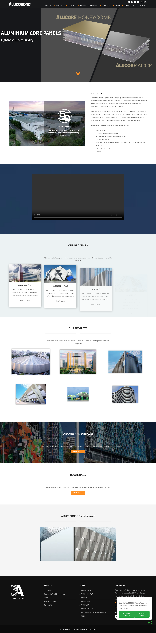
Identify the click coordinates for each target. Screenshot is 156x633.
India (144, 2)
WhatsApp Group (142, 614)
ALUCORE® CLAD (85, 601)
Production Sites (50, 601)
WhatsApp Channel (127, 614)
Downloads (129, 5)
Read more (78, 468)
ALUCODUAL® (84, 605)
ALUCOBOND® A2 (86, 590)
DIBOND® (83, 616)
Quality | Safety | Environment (54, 594)
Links (46, 598)
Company (47, 590)
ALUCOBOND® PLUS (86, 594)
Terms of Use (48, 605)
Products (60, 5)
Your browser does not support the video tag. (78, 213)
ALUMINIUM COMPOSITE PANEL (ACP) (93, 612)
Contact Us (142, 5)
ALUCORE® (83, 598)
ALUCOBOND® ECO (86, 609)
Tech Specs (106, 5)
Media (118, 5)
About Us (48, 5)
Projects (72, 5)
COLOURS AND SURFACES (89, 5)
